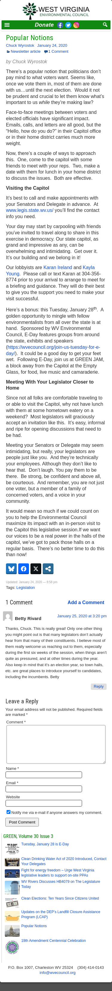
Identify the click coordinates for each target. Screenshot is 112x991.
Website (13, 804)
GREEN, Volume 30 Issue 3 (28, 843)
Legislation (25, 587)
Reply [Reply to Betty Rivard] (99, 686)
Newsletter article (26, 51)
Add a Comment (85, 602)
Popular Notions (29, 38)
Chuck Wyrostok (20, 45)
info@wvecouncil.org (58, 980)
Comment (16, 722)
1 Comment (58, 51)
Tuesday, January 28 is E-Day (45, 851)
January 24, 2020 (52, 45)
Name (12, 775)
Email (12, 790)
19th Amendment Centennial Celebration (53, 948)
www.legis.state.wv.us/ (29, 210)
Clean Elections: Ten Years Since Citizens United (60, 905)
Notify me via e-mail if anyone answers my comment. (54, 819)
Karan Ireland (57, 267)
